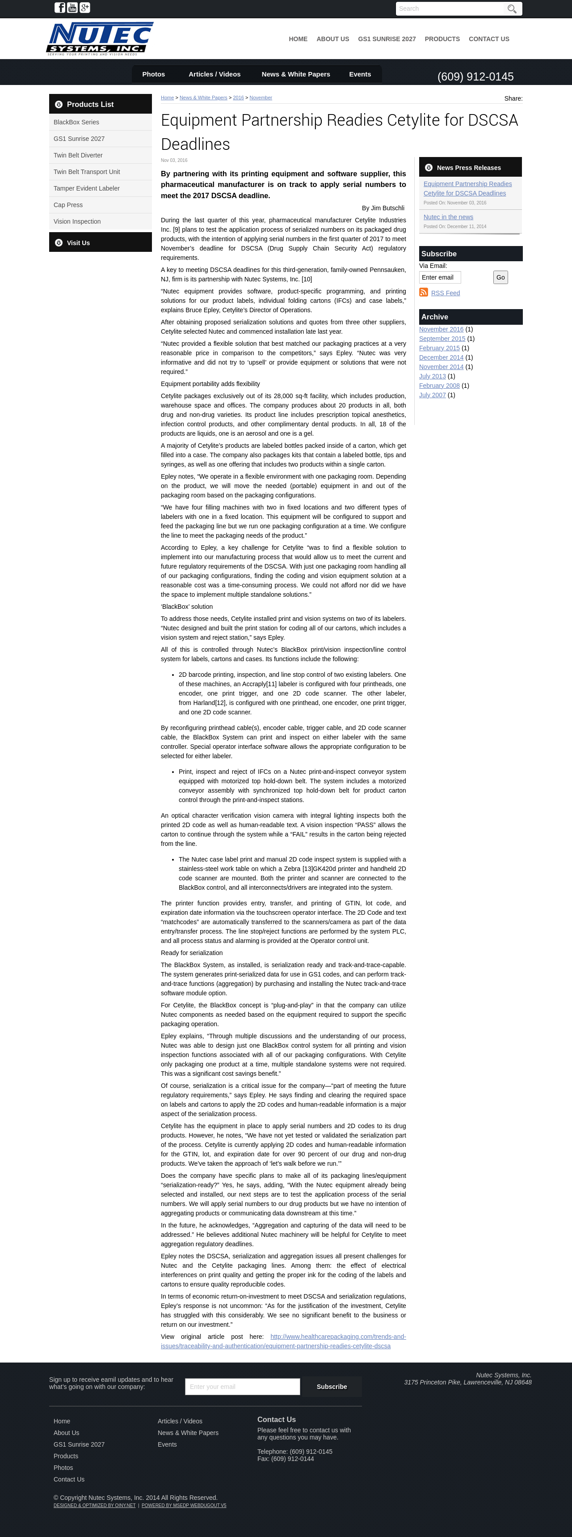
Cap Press (68, 204)
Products (442, 38)
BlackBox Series (76, 122)
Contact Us (489, 38)
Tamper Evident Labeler (87, 188)
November (260, 97)
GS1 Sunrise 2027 (387, 38)
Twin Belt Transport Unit (87, 171)
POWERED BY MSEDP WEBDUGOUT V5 (184, 1505)
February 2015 (439, 348)
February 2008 (439, 385)
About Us (332, 38)
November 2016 (441, 329)
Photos (154, 74)
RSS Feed (445, 293)
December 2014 (441, 357)
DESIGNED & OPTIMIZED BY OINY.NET (94, 1505)
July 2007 (432, 395)
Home (298, 38)
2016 (238, 97)
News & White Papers (296, 74)
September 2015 (442, 338)
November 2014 (441, 366)
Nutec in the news (448, 217)
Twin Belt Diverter (78, 155)
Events (360, 74)
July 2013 (432, 376)
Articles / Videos (214, 74)
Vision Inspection (77, 221)
